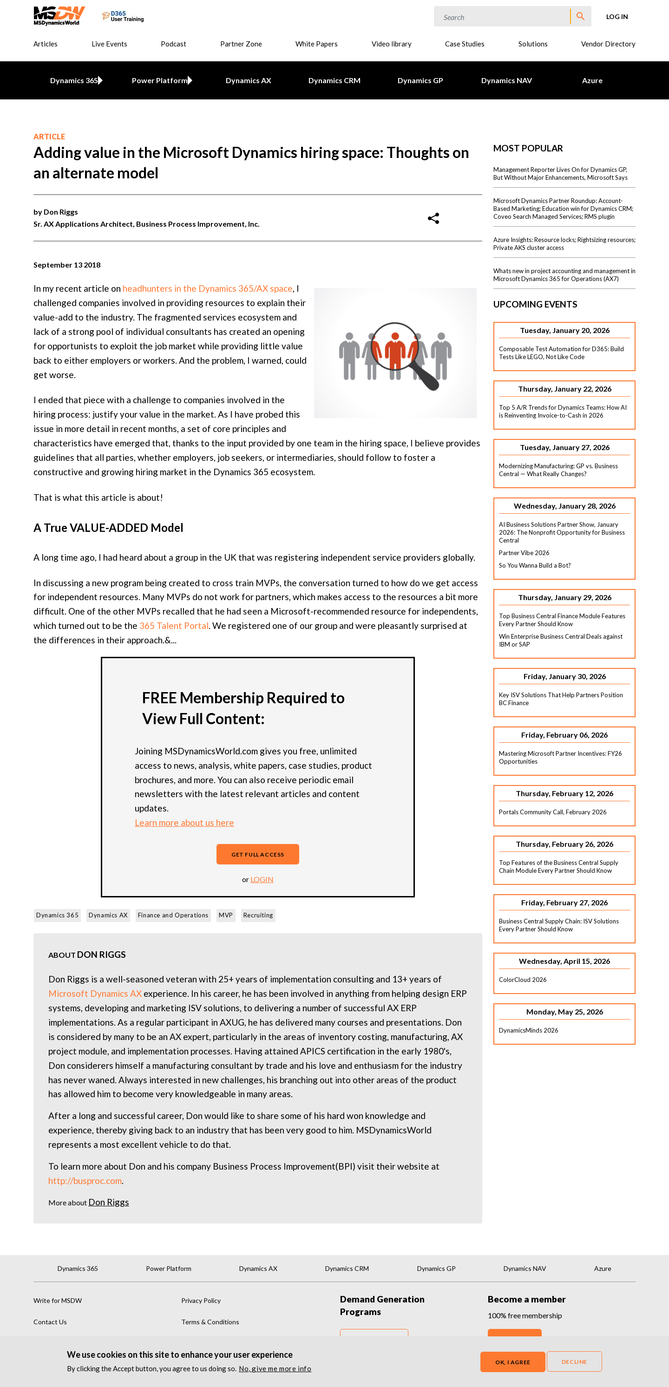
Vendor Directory (608, 43)
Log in (617, 16)
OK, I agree (513, 1362)
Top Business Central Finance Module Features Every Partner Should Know (562, 620)
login (262, 879)
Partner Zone (241, 43)
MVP (226, 915)
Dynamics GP (420, 80)
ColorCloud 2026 (523, 979)
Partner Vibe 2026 (524, 552)
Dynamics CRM (334, 80)
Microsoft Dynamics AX (95, 993)
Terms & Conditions (210, 1322)
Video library (392, 43)
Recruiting (258, 915)
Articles (45, 43)
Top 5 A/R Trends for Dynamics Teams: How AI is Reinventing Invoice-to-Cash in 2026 (563, 411)
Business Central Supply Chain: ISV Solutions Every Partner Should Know (559, 925)
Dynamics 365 (72, 80)
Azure (592, 80)
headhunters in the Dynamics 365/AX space (208, 288)
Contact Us (50, 1322)
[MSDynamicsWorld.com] (59, 15)
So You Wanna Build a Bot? (535, 565)
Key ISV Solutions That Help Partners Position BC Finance (561, 699)
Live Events (109, 43)
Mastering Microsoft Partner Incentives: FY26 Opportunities (560, 757)
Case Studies (465, 43)
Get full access (257, 854)
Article (49, 136)
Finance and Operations (173, 915)
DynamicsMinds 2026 (528, 1030)
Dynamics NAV (506, 80)
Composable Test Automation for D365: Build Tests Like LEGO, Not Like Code (561, 352)
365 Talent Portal (174, 625)
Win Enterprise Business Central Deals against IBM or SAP (561, 640)
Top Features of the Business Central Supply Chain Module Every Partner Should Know (558, 866)
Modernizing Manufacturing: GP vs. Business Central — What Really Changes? (558, 470)
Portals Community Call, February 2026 (553, 812)
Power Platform (158, 80)
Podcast (173, 43)
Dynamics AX (248, 80)
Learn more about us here (184, 822)
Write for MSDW (57, 1300)
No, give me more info (275, 1368)
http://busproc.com (85, 1180)
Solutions (533, 43)
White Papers (316, 43)
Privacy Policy (201, 1300)
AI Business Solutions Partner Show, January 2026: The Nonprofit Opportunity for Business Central (562, 532)
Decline (574, 1361)
